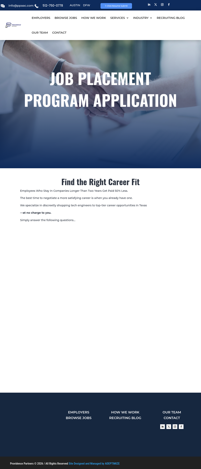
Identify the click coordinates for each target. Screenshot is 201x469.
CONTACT (59, 32)
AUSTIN (75, 5)
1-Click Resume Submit (116, 5)
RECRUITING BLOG (171, 18)
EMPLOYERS (41, 18)
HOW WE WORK (93, 18)
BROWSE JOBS (66, 18)
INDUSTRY (141, 18)
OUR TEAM (40, 32)
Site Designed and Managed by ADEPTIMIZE (94, 463)
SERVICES (117, 18)
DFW (86, 5)
